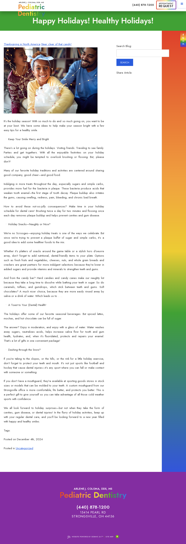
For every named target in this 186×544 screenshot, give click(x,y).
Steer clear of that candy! (56, 44)
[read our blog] (183, 44)
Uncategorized (24, 448)
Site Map (109, 537)
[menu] (182, 4)
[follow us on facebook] (183, 35)
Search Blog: (124, 46)
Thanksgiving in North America (22, 44)
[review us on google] (183, 38)
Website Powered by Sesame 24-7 (85, 537)
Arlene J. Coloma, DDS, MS (31, 9)
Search (124, 62)
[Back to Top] (117, 536)
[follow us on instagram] (183, 41)
